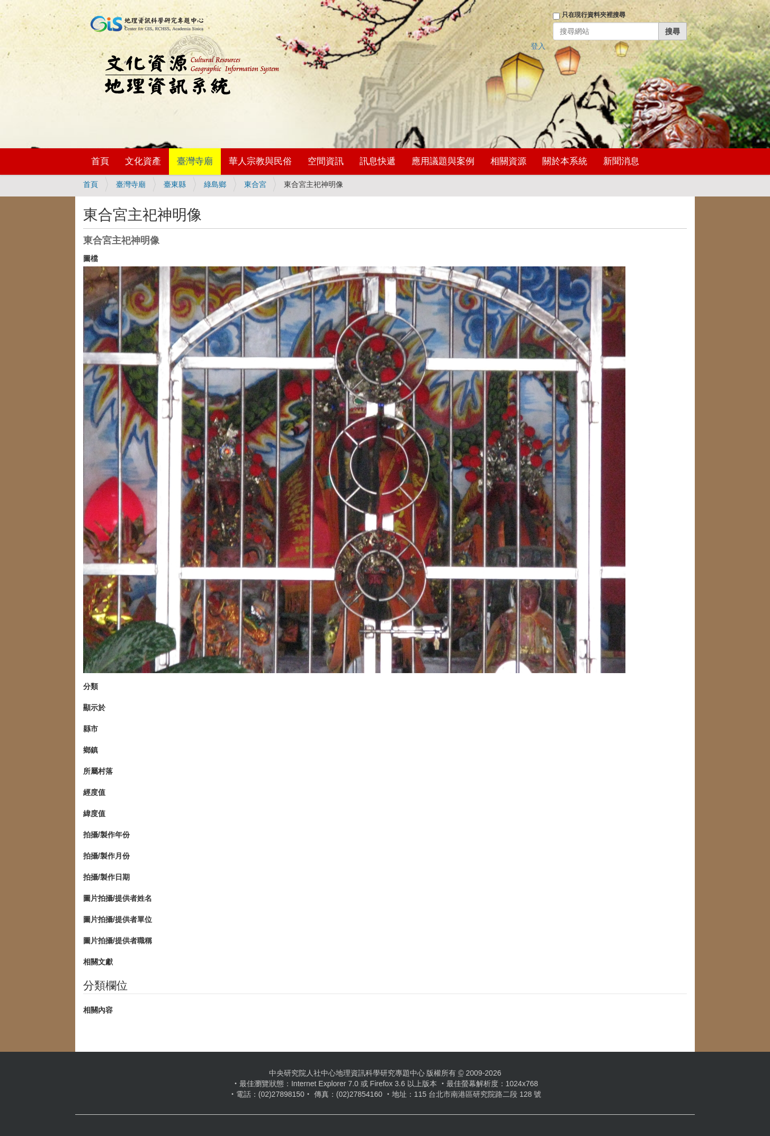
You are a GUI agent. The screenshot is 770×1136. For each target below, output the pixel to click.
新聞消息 (621, 161)
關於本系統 (564, 161)
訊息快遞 (378, 161)
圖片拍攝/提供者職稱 (117, 940)
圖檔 (90, 258)
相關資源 (508, 161)
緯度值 (94, 813)
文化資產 (143, 161)
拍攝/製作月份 (106, 856)
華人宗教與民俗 (260, 161)
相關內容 (98, 1010)
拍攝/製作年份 (106, 834)
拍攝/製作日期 (106, 877)
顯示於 (94, 707)
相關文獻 (98, 962)
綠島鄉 (215, 184)
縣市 (90, 728)
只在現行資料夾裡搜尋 (593, 15)
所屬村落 (98, 771)
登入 (538, 46)
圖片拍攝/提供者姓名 (117, 898)
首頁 (100, 161)
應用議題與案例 (442, 161)
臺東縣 (175, 184)
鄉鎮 (90, 750)
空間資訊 (326, 161)
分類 (90, 686)
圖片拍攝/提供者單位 (117, 919)
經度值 (94, 792)
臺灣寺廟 (195, 161)
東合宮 (255, 184)
